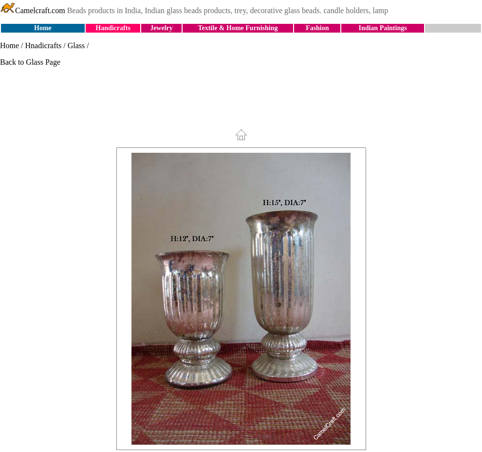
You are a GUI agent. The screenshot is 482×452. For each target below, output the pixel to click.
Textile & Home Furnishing (238, 28)
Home (43, 28)
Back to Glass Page (30, 62)
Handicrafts (112, 28)
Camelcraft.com (32, 10)
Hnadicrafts (43, 45)
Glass (76, 45)
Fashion (317, 28)
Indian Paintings (382, 28)
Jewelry (161, 28)
